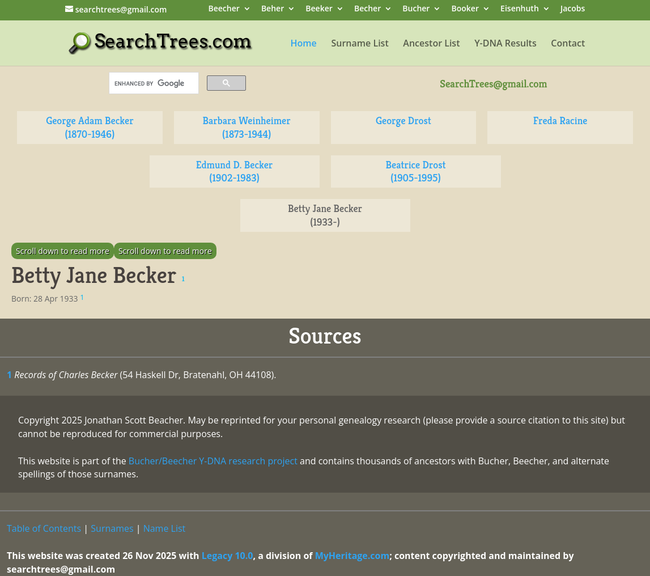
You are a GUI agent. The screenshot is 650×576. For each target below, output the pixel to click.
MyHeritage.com (352, 555)
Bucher (416, 9)
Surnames (112, 528)
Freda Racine (560, 120)
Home (304, 44)
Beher (272, 9)
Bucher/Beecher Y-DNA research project (213, 461)
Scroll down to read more (62, 250)
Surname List (359, 44)
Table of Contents (44, 528)
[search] (152, 83)
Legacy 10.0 (227, 555)
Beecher (223, 9)
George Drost (403, 120)
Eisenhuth (519, 9)
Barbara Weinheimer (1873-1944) (247, 127)
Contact (568, 44)
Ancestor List (431, 44)
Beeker (319, 9)
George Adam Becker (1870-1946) (89, 127)
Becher (367, 9)
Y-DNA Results (505, 44)
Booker (465, 9)
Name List (164, 528)
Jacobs (572, 9)
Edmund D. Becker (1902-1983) (234, 171)
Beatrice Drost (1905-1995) (416, 171)
